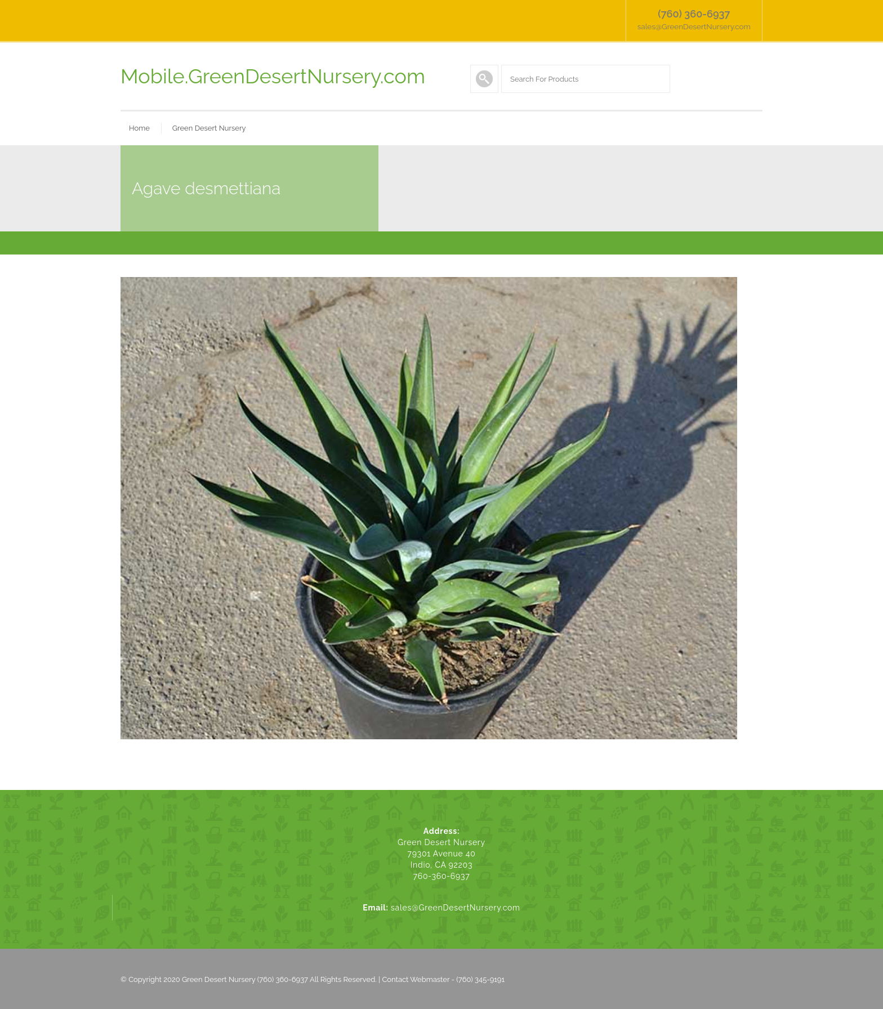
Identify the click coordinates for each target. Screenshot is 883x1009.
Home (139, 126)
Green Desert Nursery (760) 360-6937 (245, 978)
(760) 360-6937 (696, 14)
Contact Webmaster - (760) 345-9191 (443, 978)
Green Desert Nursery (209, 126)
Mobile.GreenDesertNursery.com (273, 74)
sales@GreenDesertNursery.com (696, 25)
